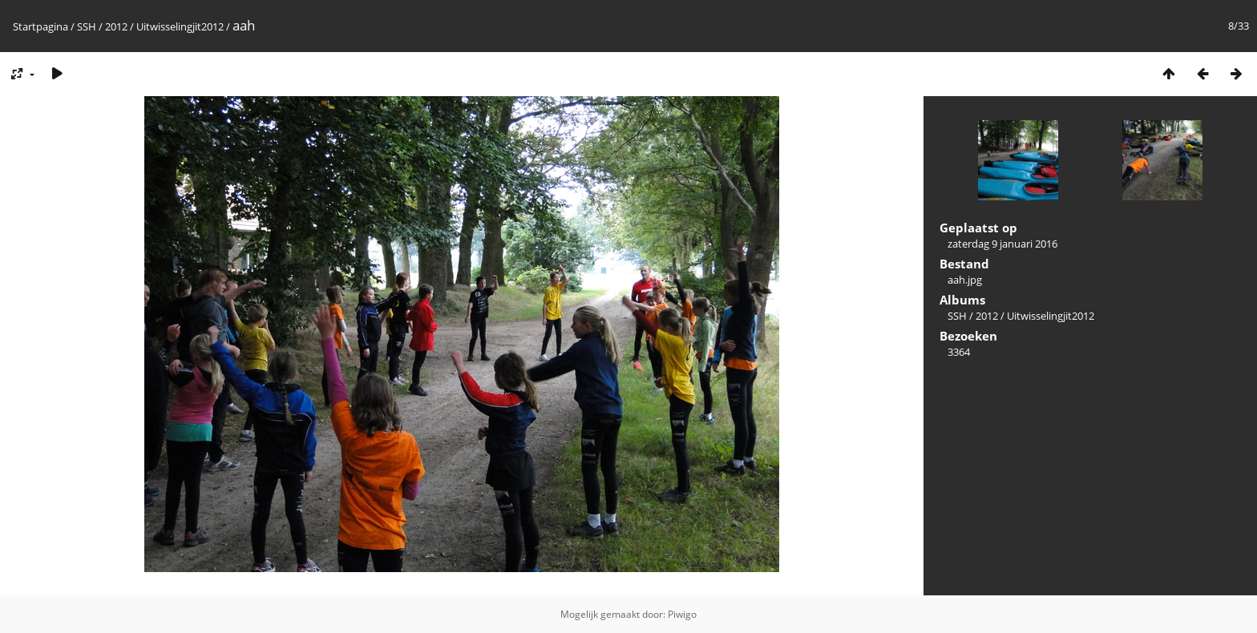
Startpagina (40, 26)
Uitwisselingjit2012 (180, 26)
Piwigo (682, 614)
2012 (116, 26)
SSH (86, 26)
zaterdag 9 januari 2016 (1002, 243)
